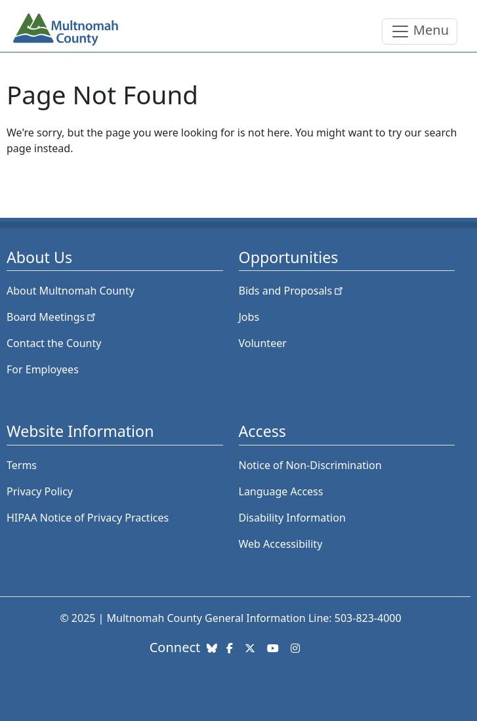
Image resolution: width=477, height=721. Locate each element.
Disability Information (292, 517)
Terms (22, 465)
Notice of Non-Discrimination (310, 465)
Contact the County (54, 343)
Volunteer (263, 343)
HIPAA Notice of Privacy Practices (88, 517)
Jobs (249, 317)
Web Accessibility (281, 544)
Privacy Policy (40, 491)
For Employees (43, 369)
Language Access (281, 491)
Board (52, 317)
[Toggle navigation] (419, 31)
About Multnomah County (71, 290)
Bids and (292, 290)
